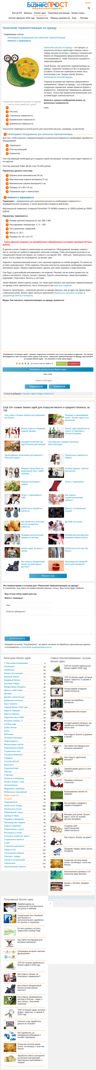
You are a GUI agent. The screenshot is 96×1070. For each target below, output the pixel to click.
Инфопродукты (11, 741)
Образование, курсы (13, 812)
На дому (8, 799)
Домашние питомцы (13, 700)
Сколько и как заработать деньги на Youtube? (29, 1022)
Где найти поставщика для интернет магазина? (76, 747)
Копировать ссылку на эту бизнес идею (48, 369)
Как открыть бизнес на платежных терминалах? (29, 975)
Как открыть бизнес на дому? (77, 837)
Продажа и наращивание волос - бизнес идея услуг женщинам (77, 417)
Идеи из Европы (11, 714)
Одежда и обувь (11, 816)
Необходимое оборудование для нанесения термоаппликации (36, 38)
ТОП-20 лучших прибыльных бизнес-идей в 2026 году (77, 667)
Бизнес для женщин (13, 673)
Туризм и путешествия (14, 860)
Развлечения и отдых (14, 829)
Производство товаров (14, 822)
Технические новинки (14, 853)
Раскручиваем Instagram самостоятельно (75, 690)
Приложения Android (13, 748)
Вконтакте (9, 765)
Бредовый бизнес (12, 680)
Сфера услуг (10, 850)
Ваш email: (48, 374)
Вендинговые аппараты (15, 687)
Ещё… (75, 18)
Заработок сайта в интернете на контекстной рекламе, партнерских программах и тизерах (31, 1059)
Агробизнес (9, 670)
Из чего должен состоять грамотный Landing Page (29, 929)
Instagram (8, 758)
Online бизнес (10, 727)
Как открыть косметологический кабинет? (74, 497)
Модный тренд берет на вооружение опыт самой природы (32, 471)
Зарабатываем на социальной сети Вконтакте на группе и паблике (30, 906)
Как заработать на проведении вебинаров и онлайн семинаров (29, 1035)
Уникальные (9, 863)
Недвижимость (11, 802)
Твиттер (8, 772)
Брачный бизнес (11, 677)
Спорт (7, 843)
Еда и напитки (10, 704)
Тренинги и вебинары (14, 778)
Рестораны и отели (13, 833)
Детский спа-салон (73, 522)
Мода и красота (11, 795)
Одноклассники (11, 768)
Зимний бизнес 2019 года (16, 707)
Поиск (87, 8)
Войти (87, 3)
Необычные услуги (13, 809)
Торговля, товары (12, 856)
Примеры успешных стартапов (73, 781)
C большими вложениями (16, 663)
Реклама (84, 18)
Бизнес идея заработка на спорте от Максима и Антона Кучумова (77, 431)
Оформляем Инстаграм (75, 712)
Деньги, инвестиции (13, 690)
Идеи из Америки (12, 711)
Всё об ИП (17, 13)
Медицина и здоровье (14, 789)
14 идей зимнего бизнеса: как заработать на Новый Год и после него (78, 725)
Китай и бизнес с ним (14, 782)
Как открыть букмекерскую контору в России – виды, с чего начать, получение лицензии (30, 1000)
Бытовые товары (12, 683)
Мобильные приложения (15, 792)
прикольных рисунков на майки (68, 293)
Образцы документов (60, 18)
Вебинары (9, 734)
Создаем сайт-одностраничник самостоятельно (71, 828)
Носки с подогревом (74, 482)
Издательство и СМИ (14, 717)
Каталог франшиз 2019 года (22, 18)
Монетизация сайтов (13, 744)
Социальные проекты (14, 839)
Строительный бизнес (14, 846)
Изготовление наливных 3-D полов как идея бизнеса (77, 873)
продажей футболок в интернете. (18, 296)
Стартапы (8, 775)
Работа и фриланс (12, 826)
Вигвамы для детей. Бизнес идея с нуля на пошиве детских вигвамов (77, 816)
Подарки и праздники (14, 819)
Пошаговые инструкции (59, 13)
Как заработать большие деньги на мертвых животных (32, 524)
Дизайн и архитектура (14, 697)
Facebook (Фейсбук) (13, 755)
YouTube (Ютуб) (11, 761)
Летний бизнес (11, 785)
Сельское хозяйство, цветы (17, 836)
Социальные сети (12, 751)
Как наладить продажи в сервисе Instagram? (75, 804)
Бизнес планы (78, 13)
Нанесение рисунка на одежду (58, 47)
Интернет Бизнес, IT (13, 721)
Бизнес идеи (40, 13)
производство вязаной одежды (58, 77)
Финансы (28, 13)
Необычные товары (13, 805)
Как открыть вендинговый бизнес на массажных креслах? (33, 564)
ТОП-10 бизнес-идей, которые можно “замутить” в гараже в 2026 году (78, 679)
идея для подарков (63, 285)
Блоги (7, 731)
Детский (8, 694)
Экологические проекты (15, 867)
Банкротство (42, 18)
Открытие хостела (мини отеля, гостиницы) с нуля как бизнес (77, 862)
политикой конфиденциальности (36, 647)
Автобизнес (9, 666)
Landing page (10, 724)
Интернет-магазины (13, 738)
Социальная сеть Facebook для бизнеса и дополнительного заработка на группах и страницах (31, 918)
